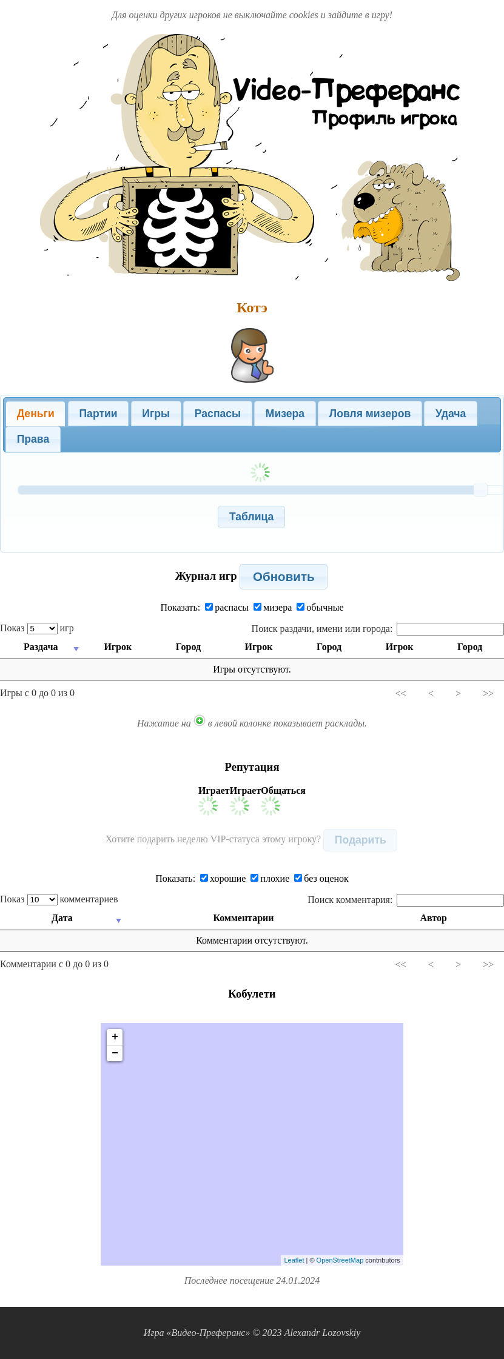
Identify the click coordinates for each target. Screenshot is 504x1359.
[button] (251, 517)
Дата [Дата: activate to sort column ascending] (62, 918)
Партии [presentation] (98, 414)
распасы (227, 607)
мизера (273, 607)
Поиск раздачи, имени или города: (378, 628)
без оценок (321, 878)
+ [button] (115, 1037)
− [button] (115, 1053)
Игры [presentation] (156, 414)
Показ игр (37, 628)
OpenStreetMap (340, 1260)
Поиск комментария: (405, 899)
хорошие (223, 878)
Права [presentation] (33, 439)
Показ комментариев (59, 899)
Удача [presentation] (450, 414)
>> (488, 693)
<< (400, 693)
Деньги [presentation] (36, 414)
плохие (269, 878)
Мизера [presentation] (285, 414)
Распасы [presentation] (218, 414)
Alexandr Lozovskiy (322, 1332)
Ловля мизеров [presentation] (370, 414)
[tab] (35, 413)
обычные (320, 607)
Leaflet (294, 1260)
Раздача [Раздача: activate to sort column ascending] (41, 647)
